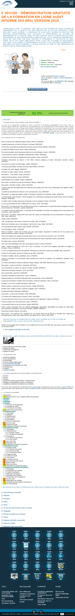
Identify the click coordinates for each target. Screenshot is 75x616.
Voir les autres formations (49, 67)
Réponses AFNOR (9, 523)
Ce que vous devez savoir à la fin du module (18, 508)
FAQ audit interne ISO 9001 (12, 492)
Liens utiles (42, 604)
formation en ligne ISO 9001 (63, 387)
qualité (19, 362)
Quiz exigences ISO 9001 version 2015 (17, 329)
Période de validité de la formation (14, 514)
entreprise (7, 370)
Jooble (22, 602)
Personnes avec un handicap (44, 601)
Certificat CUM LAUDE (25, 596)
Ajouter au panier (58, 76)
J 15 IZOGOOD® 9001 (60, 81)
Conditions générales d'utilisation (45, 592)
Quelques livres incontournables (8, 595)
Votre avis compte (26, 600)
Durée (5, 505)
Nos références (25, 592)
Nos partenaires (7, 601)
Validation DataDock (27, 594)
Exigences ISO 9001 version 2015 (14, 520)
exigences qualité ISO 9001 (32, 388)
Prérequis (7, 498)
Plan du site (59, 592)
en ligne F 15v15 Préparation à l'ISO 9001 (57, 78)
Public (6, 501)
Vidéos (6, 517)
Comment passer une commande (9, 592)
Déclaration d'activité (45, 599)
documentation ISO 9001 (12, 363)
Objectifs (6, 495)
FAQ (3, 599)
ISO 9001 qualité (48, 133)
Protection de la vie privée (45, 595)
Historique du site (61, 597)
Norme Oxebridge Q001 (62, 594)
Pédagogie (7, 511)
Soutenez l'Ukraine (8, 603)
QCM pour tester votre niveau (13, 526)
